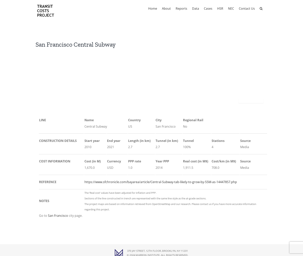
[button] (261, 8)
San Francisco (58, 215)
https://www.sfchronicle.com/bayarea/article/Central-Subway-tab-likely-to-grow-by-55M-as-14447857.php (160, 182)
